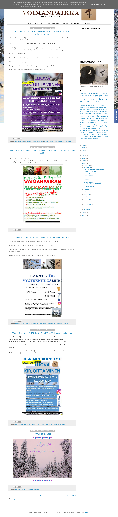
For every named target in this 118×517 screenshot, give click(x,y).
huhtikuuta (87, 202)
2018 (83, 212)
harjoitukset (96, 97)
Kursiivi (85, 115)
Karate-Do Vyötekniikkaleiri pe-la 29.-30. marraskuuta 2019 (42, 237)
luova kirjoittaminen (49, 141)
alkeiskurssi (83, 95)
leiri (93, 116)
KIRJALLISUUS (75, 23)
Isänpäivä (28, 489)
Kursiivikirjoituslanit (92, 115)
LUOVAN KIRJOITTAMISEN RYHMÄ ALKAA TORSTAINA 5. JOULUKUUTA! (42, 32)
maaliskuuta (87, 204)
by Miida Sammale (20, 489)
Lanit (89, 116)
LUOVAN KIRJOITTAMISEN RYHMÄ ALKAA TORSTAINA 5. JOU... (94, 170)
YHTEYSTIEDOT (85, 23)
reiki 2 (96, 126)
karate (17, 323)
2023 (83, 153)
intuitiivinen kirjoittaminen (86, 103)
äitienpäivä (95, 138)
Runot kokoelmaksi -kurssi (97, 128)
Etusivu (42, 496)
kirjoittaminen (40, 141)
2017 (83, 215)
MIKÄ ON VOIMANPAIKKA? (53, 23)
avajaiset (90, 95)
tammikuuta (87, 209)
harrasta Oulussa (19, 141)
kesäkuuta (87, 197)
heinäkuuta (87, 194)
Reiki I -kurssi (103, 126)
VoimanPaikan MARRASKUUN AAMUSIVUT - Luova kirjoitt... (92, 182)
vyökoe (66, 323)
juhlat (106, 105)
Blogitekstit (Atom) (17, 499)
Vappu (86, 136)
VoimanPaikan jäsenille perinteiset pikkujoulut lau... (93, 174)
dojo (106, 95)
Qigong (96, 125)
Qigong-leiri (105, 125)
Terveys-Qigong (102, 132)
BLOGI (29, 23)
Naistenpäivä (92, 120)
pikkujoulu (100, 123)
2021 (83, 158)
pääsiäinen (89, 125)
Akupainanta (105, 93)
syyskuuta (87, 189)
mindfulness (84, 120)
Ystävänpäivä (89, 138)
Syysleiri (90, 130)
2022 (83, 155)
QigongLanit (83, 126)
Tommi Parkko (95, 134)
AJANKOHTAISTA (38, 23)
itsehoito (89, 105)
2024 (83, 150)
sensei (85, 130)
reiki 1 (92, 126)
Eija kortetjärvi (83, 97)
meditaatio (90, 118)
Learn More (95, 4)
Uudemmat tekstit (14, 496)
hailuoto (89, 97)
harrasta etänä (104, 97)
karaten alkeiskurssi (86, 111)
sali (81, 130)
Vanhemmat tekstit (70, 496)
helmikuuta (87, 207)
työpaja (82, 136)
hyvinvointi (33, 141)
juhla (102, 105)
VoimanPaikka (67, 141)
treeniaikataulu (104, 134)
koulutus (106, 113)
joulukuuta (87, 165)
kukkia (82, 115)
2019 (83, 163)
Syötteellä (95, 130)
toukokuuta (87, 199)
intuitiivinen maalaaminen (101, 103)
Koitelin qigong (90, 113)
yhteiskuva (83, 138)
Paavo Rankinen (43, 323)
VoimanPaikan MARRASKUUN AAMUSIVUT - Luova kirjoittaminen (42, 333)
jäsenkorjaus (83, 107)
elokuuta (86, 192)
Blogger (87, 512)
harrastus (27, 141)
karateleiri (35, 323)
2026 (83, 145)
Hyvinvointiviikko (95, 102)
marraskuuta (87, 167)
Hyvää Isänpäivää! (42, 434)
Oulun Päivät (99, 120)
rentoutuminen (85, 128)
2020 (83, 160)
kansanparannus (91, 107)
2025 (83, 148)
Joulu (94, 105)
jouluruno (98, 105)
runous (106, 128)
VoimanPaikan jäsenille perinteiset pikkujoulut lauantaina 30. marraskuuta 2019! (42, 151)
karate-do (21, 323)
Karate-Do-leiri (28, 323)
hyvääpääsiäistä (104, 101)
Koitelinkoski (99, 113)
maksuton (83, 118)
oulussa (105, 120)
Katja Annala (95, 111)
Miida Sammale (59, 141)
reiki (88, 126)
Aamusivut (18, 424)
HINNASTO (65, 23)
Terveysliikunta (51, 323)
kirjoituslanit (83, 113)
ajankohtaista (93, 93)
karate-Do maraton (85, 109)
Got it (103, 4)
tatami (101, 130)
